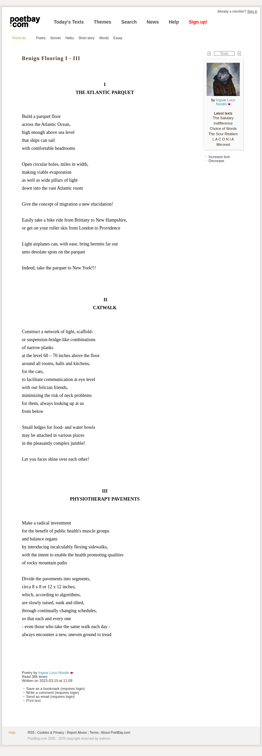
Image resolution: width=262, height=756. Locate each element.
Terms (94, 732)
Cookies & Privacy (50, 732)
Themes (102, 22)
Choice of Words (223, 129)
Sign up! (198, 22)
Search (129, 22)
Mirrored (223, 144)
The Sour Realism (223, 134)
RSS (31, 732)
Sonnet (55, 38)
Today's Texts (69, 22)
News (153, 22)
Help (174, 22)
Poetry (41, 38)
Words (104, 38)
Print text (33, 701)
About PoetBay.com (115, 732)
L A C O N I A (223, 139)
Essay (117, 38)
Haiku (69, 38)
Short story (87, 38)
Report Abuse (77, 732)
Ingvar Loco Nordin (53, 673)
